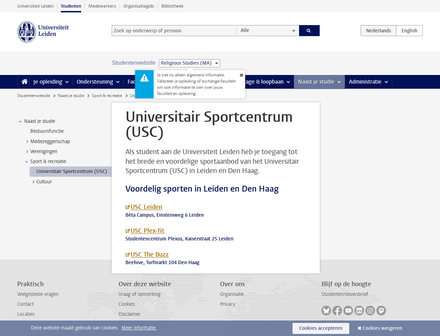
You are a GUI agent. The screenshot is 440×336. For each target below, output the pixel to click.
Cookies (127, 304)
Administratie (365, 81)
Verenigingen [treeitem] (40, 151)
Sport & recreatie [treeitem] (45, 161)
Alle (245, 30)
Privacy (227, 304)
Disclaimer (129, 314)
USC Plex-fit (147, 231)
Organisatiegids (138, 6)
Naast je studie (316, 81)
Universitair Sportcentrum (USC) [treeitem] (71, 171)
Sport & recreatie (107, 95)
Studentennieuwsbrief (344, 294)
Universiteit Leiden (35, 6)
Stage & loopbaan (262, 81)
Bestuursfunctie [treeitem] (47, 131)
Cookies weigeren (382, 328)
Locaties (25, 314)
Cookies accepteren (320, 328)
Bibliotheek (172, 6)
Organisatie (232, 294)
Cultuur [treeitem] (41, 181)
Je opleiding (47, 81)
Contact (25, 304)
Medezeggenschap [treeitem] (47, 141)
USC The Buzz (150, 254)
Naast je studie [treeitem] (36, 121)
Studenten (71, 6)
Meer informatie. (139, 328)
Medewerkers (102, 6)
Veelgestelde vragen (38, 294)
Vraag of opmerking (140, 294)
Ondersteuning (95, 81)
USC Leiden (146, 207)
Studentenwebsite (33, 95)
